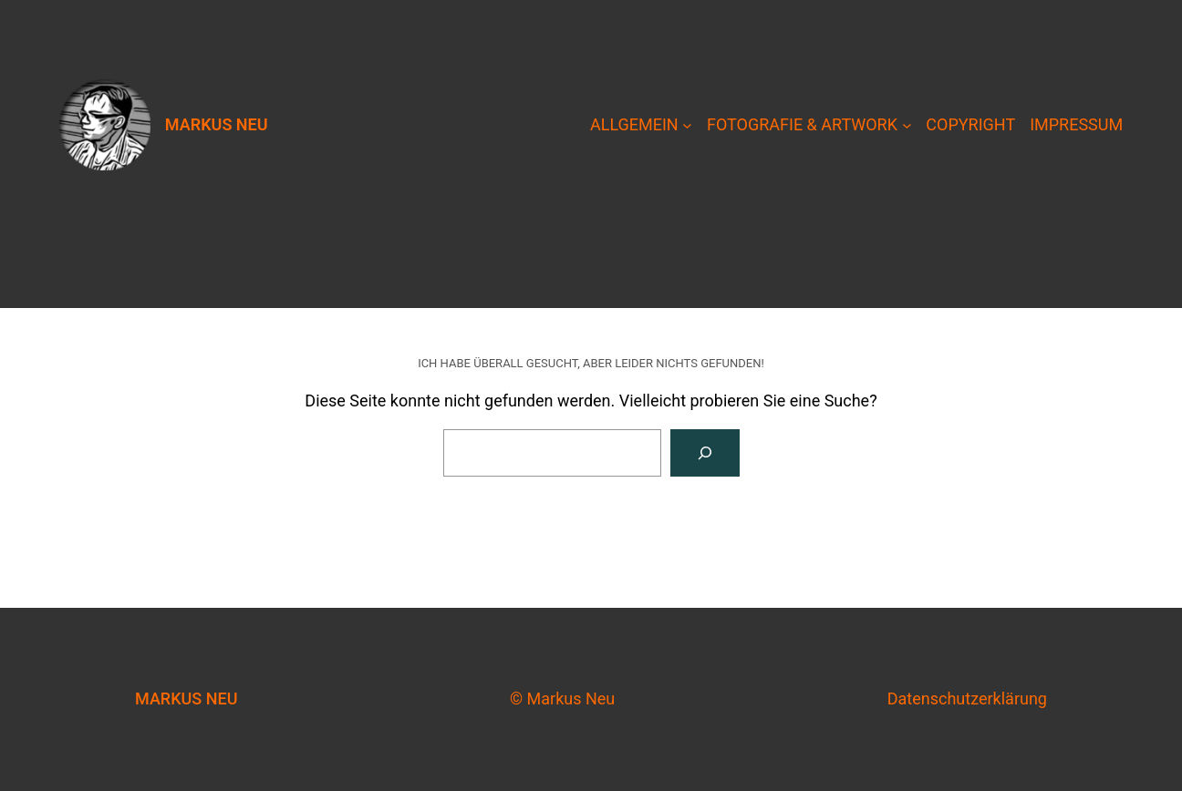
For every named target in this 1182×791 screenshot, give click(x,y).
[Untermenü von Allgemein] (687, 125)
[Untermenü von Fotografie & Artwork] (907, 125)
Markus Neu (216, 124)
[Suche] (705, 453)
